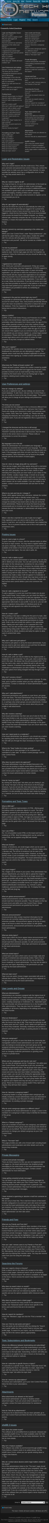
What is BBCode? (7, 135)
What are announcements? (10, 145)
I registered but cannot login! (11, 51)
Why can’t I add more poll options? (13, 106)
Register (22, 20)
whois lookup (16, 1473)
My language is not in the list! (11, 77)
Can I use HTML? (7, 137)
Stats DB (45, 1)
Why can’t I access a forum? (11, 110)
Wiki (22, 1)
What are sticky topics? (9, 147)
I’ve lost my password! (9, 48)
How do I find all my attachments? (36, 136)
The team (15, 1511)
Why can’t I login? (7, 35)
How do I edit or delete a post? (11, 98)
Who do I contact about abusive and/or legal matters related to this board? (36, 149)
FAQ (29, 20)
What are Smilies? (8, 139)
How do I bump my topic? (10, 128)
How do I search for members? (35, 103)
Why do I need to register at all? (12, 37)
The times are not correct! (10, 71)
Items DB (16, 1)
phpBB (18, 1517)
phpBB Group (15, 1434)
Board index (8, 24)
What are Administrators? (33, 35)
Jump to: (17, 1502)
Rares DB (36, 1)
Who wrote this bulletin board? (34, 143)
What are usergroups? (32, 39)
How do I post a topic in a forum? (12, 96)
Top (5, 177)
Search (35, 20)
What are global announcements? (13, 143)
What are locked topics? (9, 148)
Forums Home (6, 20)
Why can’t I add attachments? (11, 112)
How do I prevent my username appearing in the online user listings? (12, 45)
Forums (28, 1)
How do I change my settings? (11, 69)
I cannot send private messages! (35, 61)
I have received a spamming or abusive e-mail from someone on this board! (35, 69)
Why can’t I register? (8, 58)
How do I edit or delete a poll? (11, 108)
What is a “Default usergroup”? (35, 52)
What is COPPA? (7, 56)
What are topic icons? (9, 151)
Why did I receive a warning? (11, 114)
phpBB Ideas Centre (9, 1452)
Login (15, 20)
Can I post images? (8, 141)
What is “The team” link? (33, 54)
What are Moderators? (32, 37)
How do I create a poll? (9, 104)
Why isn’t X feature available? (34, 145)
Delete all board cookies (26, 1511)
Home (9, 1)
